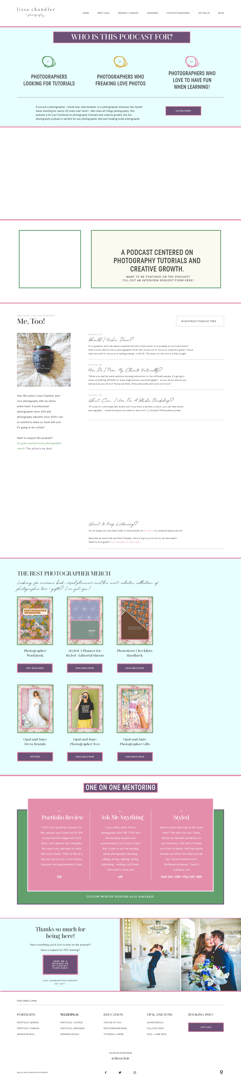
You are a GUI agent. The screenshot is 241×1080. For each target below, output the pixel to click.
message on (60, 963)
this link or (148, 530)
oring (120, 787)
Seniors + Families (128, 13)
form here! (60, 968)
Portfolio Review (62, 818)
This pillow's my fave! (39, 448)
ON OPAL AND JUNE (197, 642)
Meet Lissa (103, 13)
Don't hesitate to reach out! (125, 542)
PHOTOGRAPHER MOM (115, 1028)
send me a (60, 961)
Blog (221, 13)
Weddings (152, 13)
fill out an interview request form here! (158, 280)
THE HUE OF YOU (112, 1022)
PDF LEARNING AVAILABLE (197, 637)
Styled (181, 818)
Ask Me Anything (122, 818)
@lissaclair (120, 1058)
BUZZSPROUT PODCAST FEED (198, 321)
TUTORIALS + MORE (114, 1034)
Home (86, 13)
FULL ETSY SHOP (155, 1028)
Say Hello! (204, 13)
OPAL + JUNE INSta (157, 1034)
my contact (60, 965)
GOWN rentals (155, 1022)
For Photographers (178, 13)
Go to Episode (213, 340)
